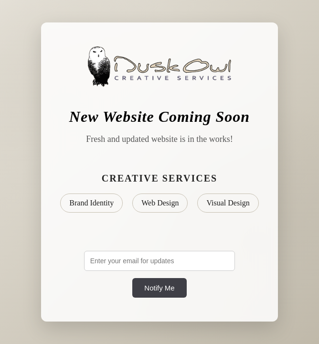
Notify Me (159, 288)
